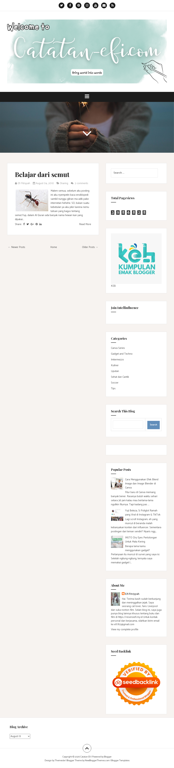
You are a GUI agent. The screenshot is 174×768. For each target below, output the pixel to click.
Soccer (114, 383)
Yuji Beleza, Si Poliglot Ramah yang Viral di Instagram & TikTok (142, 512)
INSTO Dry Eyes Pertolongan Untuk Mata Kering (141, 539)
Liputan (115, 371)
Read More (85, 224)
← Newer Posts (16, 247)
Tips (113, 388)
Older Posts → (90, 247)
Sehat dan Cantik (120, 377)
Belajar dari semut (42, 174)
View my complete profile (124, 629)
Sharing (64, 183)
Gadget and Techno (122, 354)
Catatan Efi (85, 757)
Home (53, 247)
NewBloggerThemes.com (97, 761)
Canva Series (118, 348)
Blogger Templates (120, 761)
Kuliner (115, 365)
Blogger (108, 757)
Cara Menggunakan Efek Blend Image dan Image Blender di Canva (141, 483)
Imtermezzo (117, 360)
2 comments (82, 183)
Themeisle (60, 761)
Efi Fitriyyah (132, 594)
